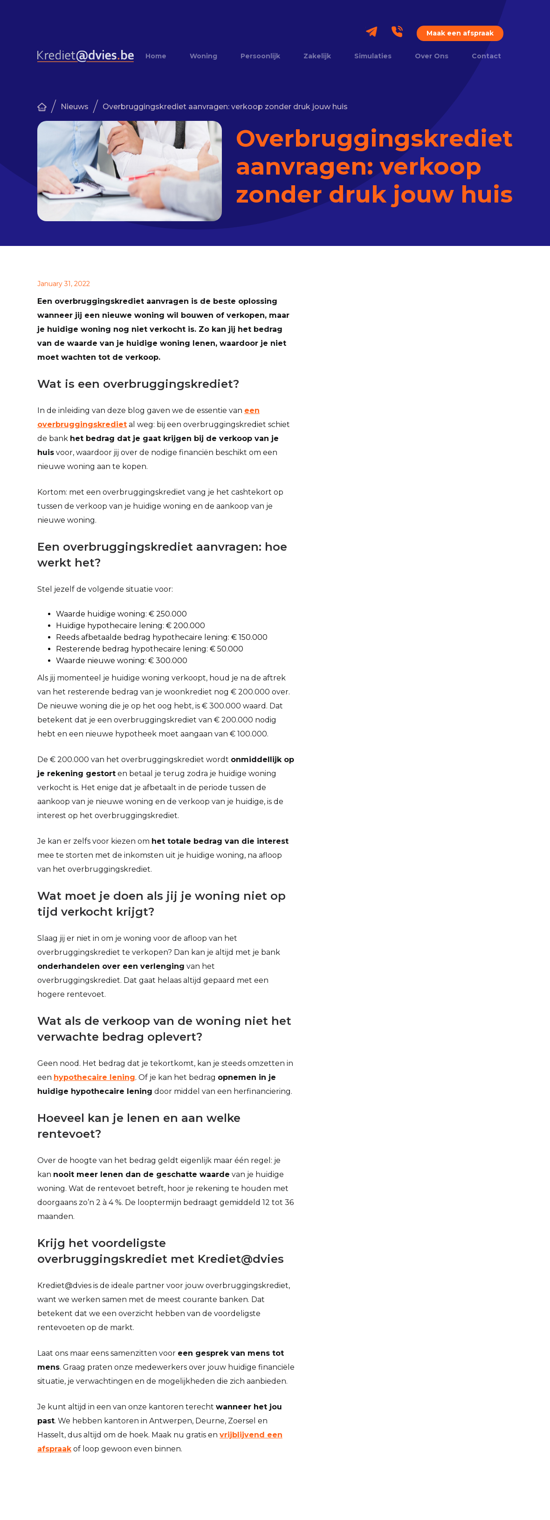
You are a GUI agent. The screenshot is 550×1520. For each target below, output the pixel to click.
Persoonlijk (260, 56)
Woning (203, 56)
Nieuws (75, 106)
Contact (486, 56)
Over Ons (431, 56)
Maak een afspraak (460, 33)
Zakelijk (317, 56)
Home (155, 56)
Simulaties (373, 56)
